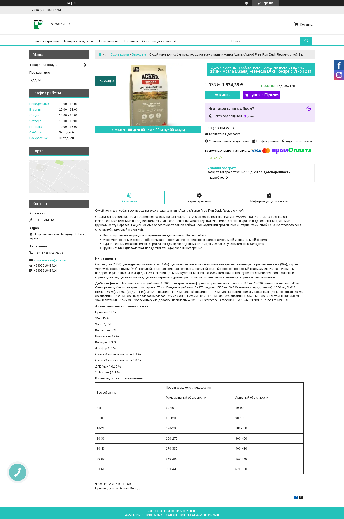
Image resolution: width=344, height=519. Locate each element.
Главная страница (45, 41)
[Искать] (306, 41)
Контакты (131, 41)
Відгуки (35, 80)
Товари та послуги (43, 65)
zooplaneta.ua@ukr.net (50, 260)
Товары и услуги (75, 41)
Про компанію (39, 72)
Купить (224, 95)
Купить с (264, 95)
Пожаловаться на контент (161, 514)
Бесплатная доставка (224, 134)
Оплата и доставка (156, 41)
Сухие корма (120, 54)
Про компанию (108, 41)
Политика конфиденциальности (199, 514)
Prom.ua (191, 510)
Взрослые (139, 54)
